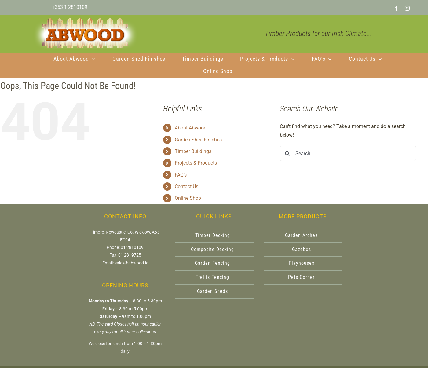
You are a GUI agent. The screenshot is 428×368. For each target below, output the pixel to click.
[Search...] (348, 153)
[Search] (287, 153)
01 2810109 (132, 247)
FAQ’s (181, 175)
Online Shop (188, 198)
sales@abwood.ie (131, 263)
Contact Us (186, 186)
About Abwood (191, 128)
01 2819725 (129, 255)
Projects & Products (196, 163)
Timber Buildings (193, 151)
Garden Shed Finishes (198, 140)
